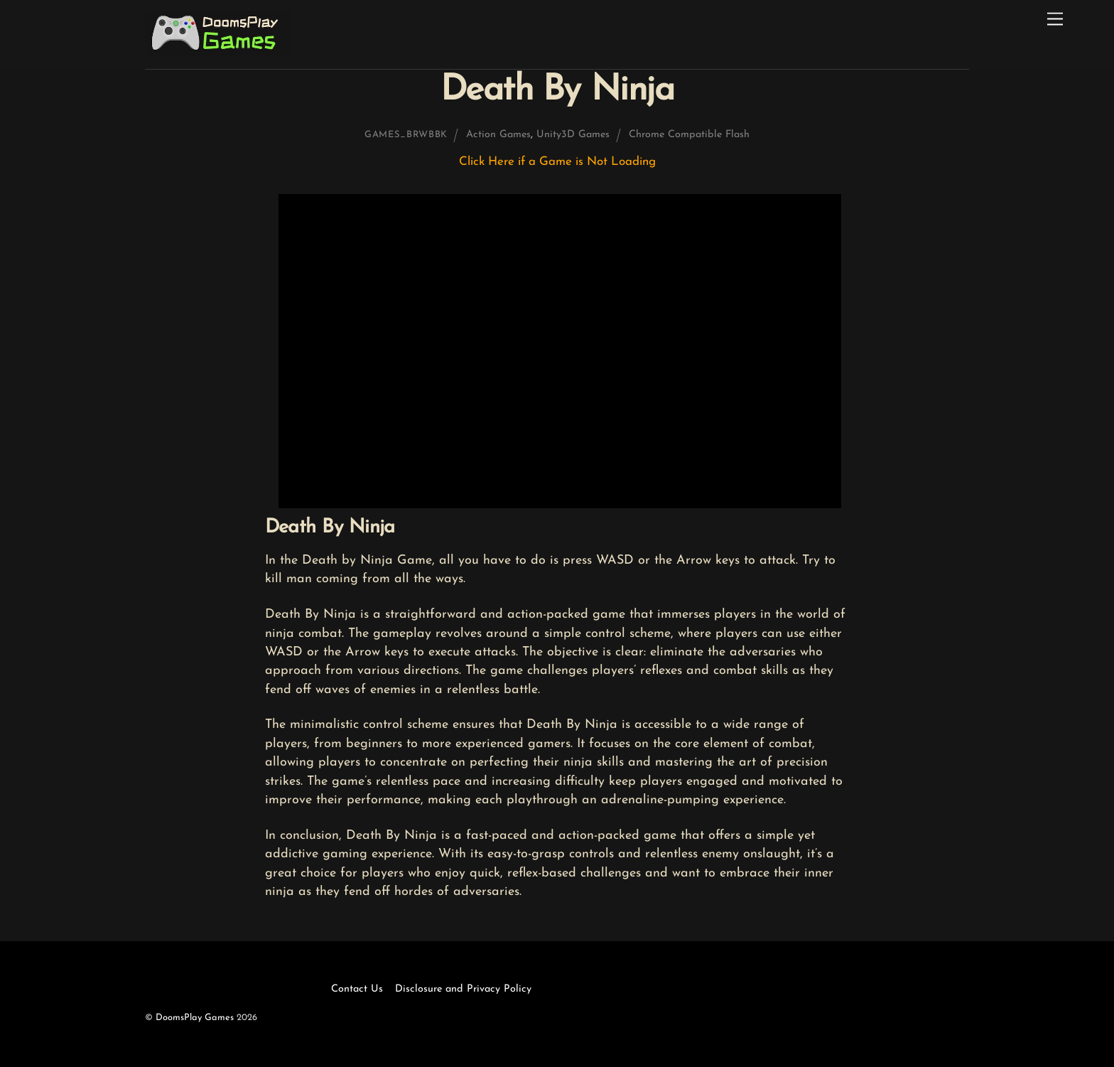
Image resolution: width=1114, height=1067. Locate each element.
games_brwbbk (406, 134)
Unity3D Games (573, 134)
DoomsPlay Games (195, 1017)
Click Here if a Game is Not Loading (557, 162)
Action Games (498, 134)
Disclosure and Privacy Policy (463, 989)
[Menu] (1055, 19)
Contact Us (357, 989)
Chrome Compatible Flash (689, 134)
